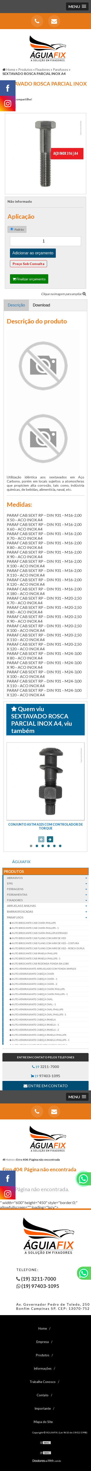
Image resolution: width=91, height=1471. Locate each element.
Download (41, 305)
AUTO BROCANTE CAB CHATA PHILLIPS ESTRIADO (39, 933)
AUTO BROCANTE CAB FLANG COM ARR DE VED (38, 938)
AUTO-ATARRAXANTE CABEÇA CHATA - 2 (34, 983)
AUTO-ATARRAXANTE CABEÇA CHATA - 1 (34, 978)
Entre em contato (46, 1085)
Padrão (17, 229)
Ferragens (48, 889)
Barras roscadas (48, 912)
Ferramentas (48, 894)
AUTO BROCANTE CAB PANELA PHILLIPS (34, 953)
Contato (43, 1395)
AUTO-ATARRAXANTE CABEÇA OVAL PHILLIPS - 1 (38, 1014)
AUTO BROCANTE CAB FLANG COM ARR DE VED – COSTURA (45, 943)
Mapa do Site (43, 1422)
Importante (42, 1408)
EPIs (48, 883)
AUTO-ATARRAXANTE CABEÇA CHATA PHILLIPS (38, 989)
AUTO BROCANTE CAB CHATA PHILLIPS (33, 922)
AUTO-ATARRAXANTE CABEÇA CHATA (32, 973)
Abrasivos (48, 878)
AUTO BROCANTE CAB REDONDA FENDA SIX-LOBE (40, 963)
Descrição (16, 305)
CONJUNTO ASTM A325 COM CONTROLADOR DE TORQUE (45, 826)
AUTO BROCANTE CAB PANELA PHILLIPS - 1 (35, 958)
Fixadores (48, 900)
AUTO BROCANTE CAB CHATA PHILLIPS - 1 (35, 927)
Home (42, 1328)
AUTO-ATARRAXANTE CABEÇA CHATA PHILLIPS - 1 (39, 994)
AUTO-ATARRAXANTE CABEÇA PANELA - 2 (35, 1029)
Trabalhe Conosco (43, 1382)
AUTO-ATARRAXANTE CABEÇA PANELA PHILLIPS (38, 1034)
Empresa (42, 1342)
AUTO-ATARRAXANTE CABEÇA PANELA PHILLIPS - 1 (40, 1039)
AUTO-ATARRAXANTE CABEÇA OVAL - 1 (33, 1004)
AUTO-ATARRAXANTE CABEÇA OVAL (32, 999)
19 (45, 1066)
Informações (42, 1368)
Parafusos (48, 917)
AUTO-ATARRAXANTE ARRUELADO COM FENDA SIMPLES (43, 968)
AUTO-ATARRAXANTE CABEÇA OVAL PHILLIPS (37, 1009)
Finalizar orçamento (29, 279)
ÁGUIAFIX (21, 861)
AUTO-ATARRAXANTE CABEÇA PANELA (33, 1019)
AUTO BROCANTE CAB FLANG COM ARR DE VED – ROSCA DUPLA (47, 948)
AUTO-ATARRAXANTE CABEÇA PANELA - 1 (35, 1024)
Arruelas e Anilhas (48, 906)
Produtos (14, 871)
